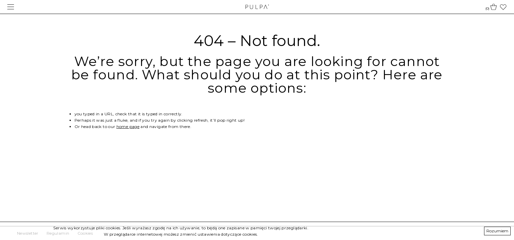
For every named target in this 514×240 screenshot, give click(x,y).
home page (127, 126)
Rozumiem (497, 230)
